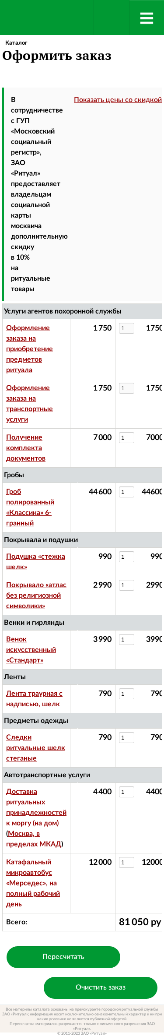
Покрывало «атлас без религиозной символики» (36, 595)
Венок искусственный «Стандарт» (31, 650)
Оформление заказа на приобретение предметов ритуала (29, 349)
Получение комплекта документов (25, 448)
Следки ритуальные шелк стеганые (35, 748)
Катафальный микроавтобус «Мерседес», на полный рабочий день (33, 883)
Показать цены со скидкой (118, 99)
